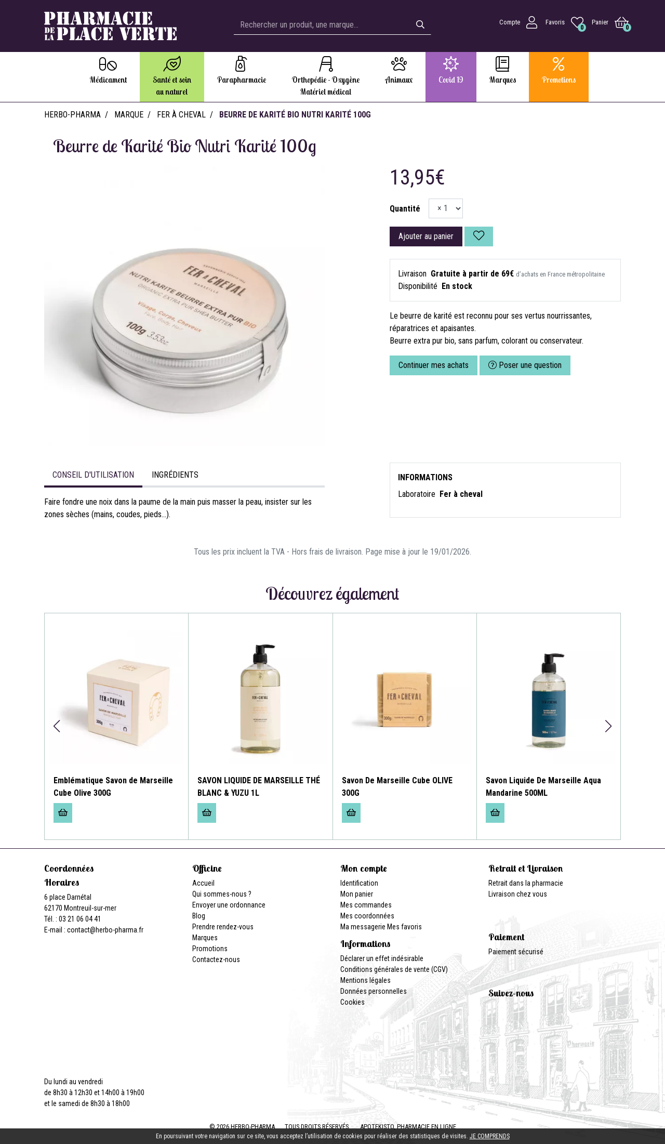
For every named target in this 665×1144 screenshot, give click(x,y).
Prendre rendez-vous (223, 927)
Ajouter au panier (426, 236)
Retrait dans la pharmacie (525, 883)
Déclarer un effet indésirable (381, 958)
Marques (205, 937)
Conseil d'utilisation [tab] (93, 475)
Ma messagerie (362, 927)
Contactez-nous (216, 959)
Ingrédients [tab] (175, 475)
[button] (56, 726)
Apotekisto (408, 1126)
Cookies (352, 1002)
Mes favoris (404, 927)
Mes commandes (366, 905)
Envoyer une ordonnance (228, 905)
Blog (198, 916)
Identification (359, 883)
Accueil (203, 883)
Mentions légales (365, 980)
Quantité (405, 209)
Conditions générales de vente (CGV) (394, 969)
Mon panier (356, 894)
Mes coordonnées (367, 916)
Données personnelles (373, 991)
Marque (128, 115)
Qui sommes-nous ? (221, 894)
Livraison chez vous (517, 894)
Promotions (210, 948)
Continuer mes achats (433, 365)
